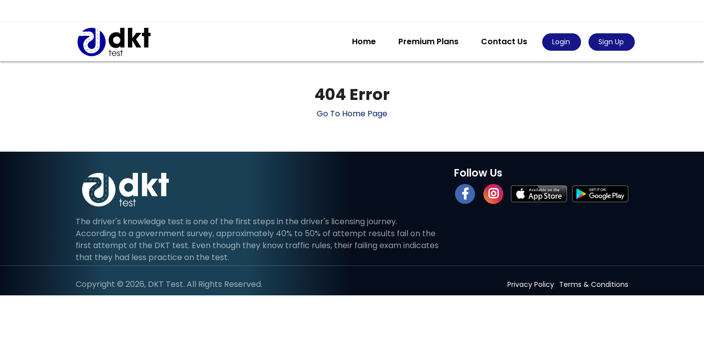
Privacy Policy (530, 284)
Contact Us (504, 41)
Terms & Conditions (593, 284)
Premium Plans (428, 41)
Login (561, 42)
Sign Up (611, 42)
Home (364, 41)
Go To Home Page (352, 113)
